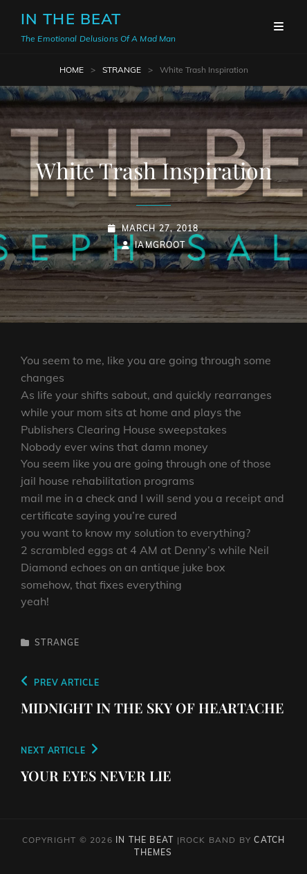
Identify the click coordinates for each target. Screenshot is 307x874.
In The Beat (71, 18)
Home (71, 69)
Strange (121, 69)
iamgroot (160, 245)
